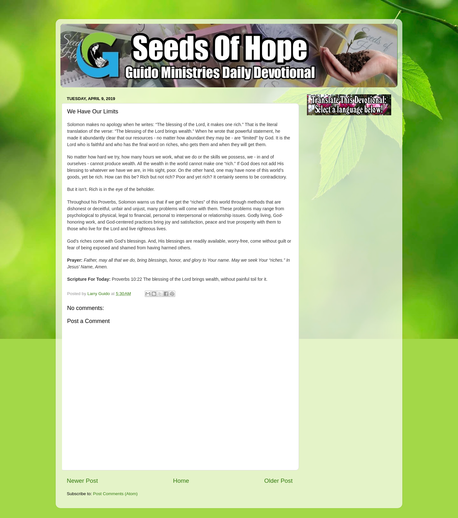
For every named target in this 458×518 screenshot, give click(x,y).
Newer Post (82, 480)
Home (181, 480)
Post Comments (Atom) (115, 493)
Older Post (278, 480)
